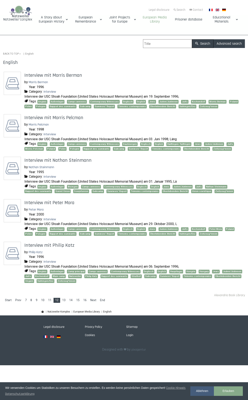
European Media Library (155, 19)
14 (71, 300)
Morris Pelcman (39, 124)
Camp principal (76, 271)
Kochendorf (198, 101)
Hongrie (190, 271)
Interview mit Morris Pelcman (53, 118)
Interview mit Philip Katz (49, 245)
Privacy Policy (93, 327)
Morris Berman (38, 82)
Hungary (204, 271)
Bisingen (73, 186)
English (141, 101)
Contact (198, 10)
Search (180, 10)
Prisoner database (188, 19)
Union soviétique (201, 191)
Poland (234, 101)
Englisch (128, 101)
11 (49, 300)
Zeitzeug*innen (208, 106)
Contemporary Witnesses (104, 101)
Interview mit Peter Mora (49, 203)
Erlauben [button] (228, 391)
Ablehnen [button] (202, 391)
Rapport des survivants (63, 106)
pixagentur (138, 349)
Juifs (185, 101)
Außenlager (57, 101)
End (102, 300)
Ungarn (29, 281)
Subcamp (85, 106)
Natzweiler (75, 276)
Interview (49, 92)
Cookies (90, 335)
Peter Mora (36, 209)
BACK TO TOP (11, 53)
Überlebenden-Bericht (162, 106)
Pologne (40, 106)
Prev (18, 300)
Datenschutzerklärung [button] (20, 394)
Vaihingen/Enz (187, 106)
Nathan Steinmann (41, 167)
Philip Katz (36, 252)
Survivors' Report (104, 106)
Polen (28, 106)
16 (85, 300)
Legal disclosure (159, 10)
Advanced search (229, 43)
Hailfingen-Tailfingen (179, 144)
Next (93, 300)
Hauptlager (176, 271)
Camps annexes (77, 101)
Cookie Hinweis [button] (176, 388)
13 (64, 300)
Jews (152, 101)
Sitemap (132, 327)
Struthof (136, 276)
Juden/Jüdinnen (168, 101)
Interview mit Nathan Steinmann (58, 160)
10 (42, 300)
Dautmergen (130, 144)
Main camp (59, 276)
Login (129, 335)
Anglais (42, 101)
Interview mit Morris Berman (53, 75)
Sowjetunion (81, 191)
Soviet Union (62, 191)
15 (78, 300)
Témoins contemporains (132, 106)
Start (8, 300)
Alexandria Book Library (229, 295)
